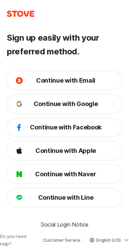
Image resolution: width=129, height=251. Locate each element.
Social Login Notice (64, 224)
